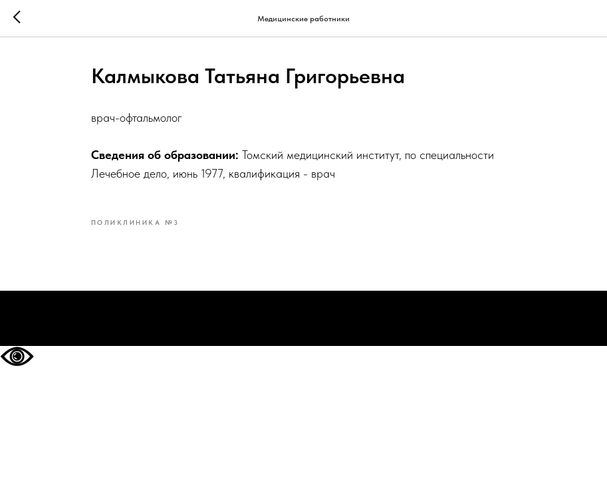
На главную (303, 319)
